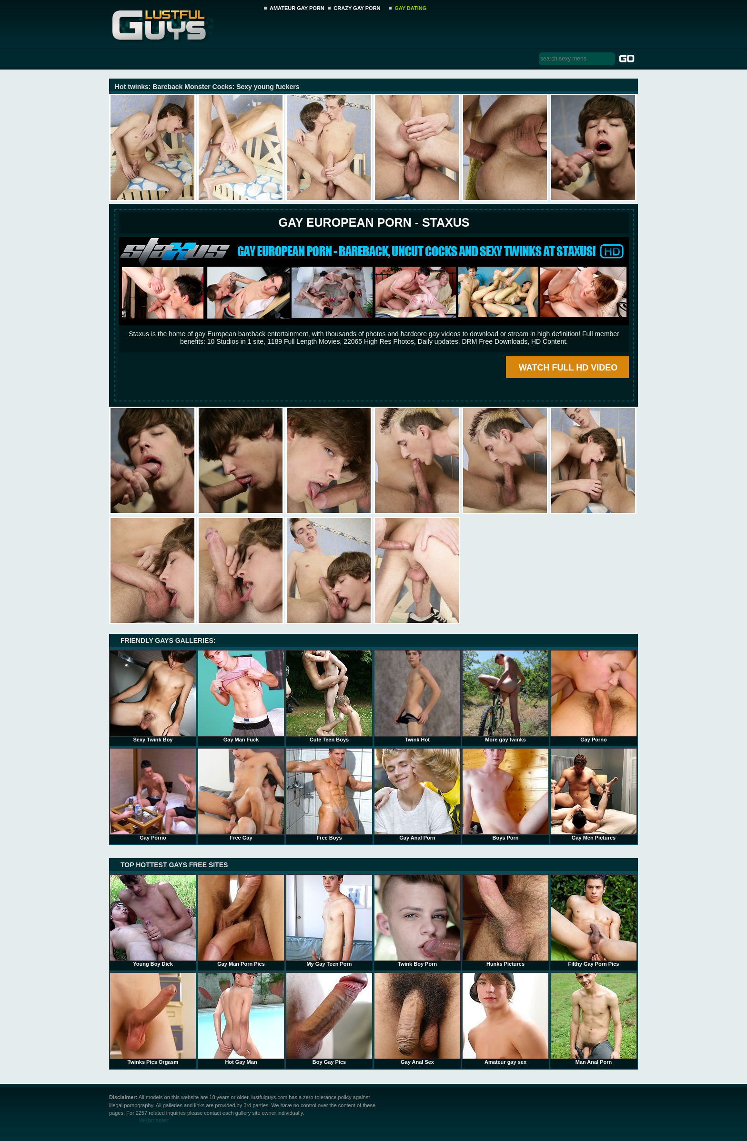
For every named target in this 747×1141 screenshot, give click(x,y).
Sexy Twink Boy (153, 696)
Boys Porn (505, 794)
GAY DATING (410, 8)
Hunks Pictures (505, 920)
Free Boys (329, 794)
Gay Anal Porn (417, 794)
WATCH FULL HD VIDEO (568, 367)
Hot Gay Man (241, 1018)
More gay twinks (505, 696)
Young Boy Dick (153, 920)
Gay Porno (593, 696)
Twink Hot (417, 696)
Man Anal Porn (593, 1018)
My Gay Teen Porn (329, 920)
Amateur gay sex (505, 1018)
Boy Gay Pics (329, 1018)
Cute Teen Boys (329, 696)
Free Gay (241, 794)
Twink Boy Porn (417, 920)
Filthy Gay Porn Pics (593, 920)
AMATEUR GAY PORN (297, 8)
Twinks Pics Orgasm (153, 1018)
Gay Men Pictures (593, 794)
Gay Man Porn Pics (241, 920)
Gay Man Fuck (241, 696)
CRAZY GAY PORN (356, 8)
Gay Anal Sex (417, 1018)
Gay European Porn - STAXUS (373, 222)
